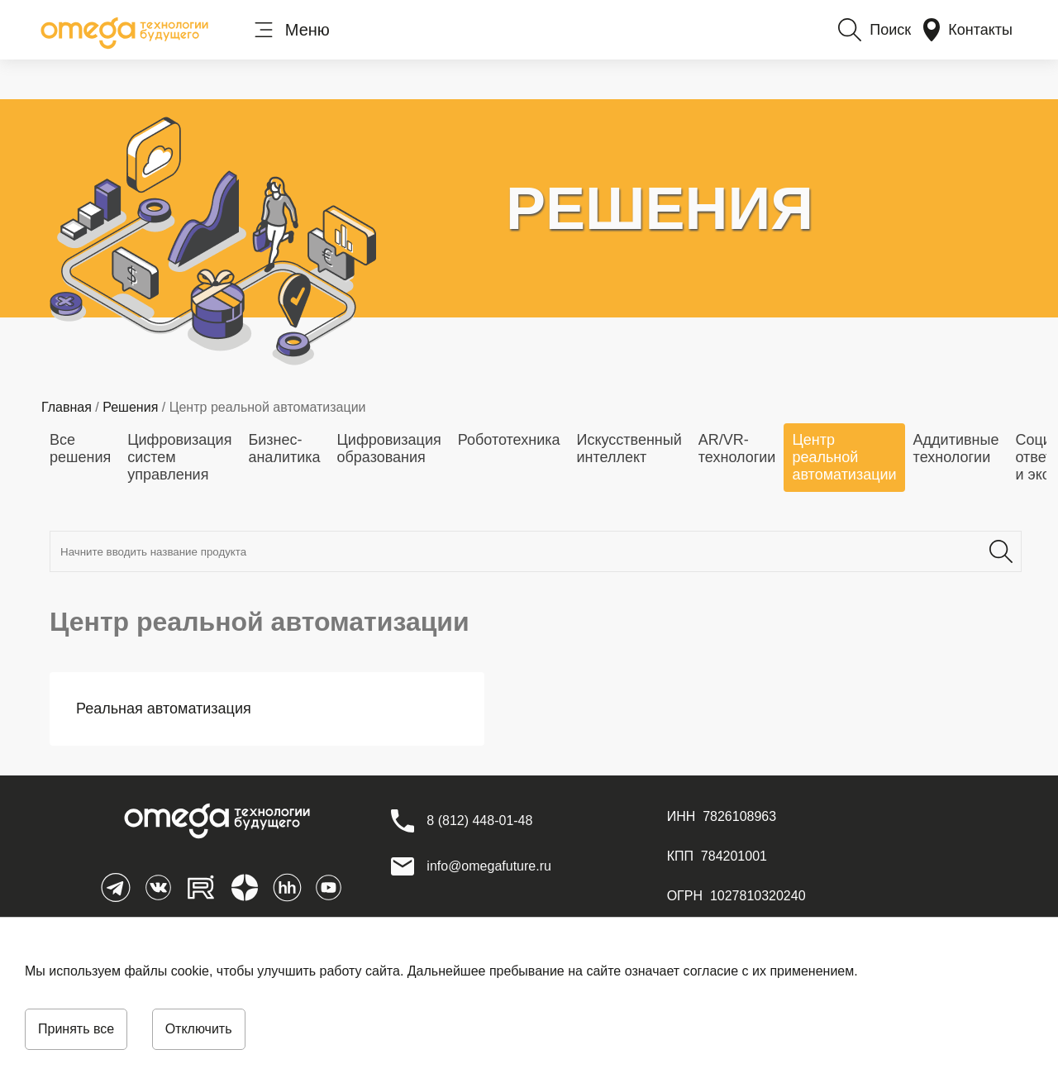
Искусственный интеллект (628, 448)
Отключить (198, 1029)
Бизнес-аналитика (284, 448)
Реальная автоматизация (163, 708)
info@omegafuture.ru (489, 866)
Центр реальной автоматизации (844, 457)
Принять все (76, 1029)
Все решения (80, 448)
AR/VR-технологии (737, 448)
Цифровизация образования (389, 448)
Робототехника (509, 440)
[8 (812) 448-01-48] (479, 820)
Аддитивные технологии (956, 448)
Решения (130, 407)
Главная (66, 407)
